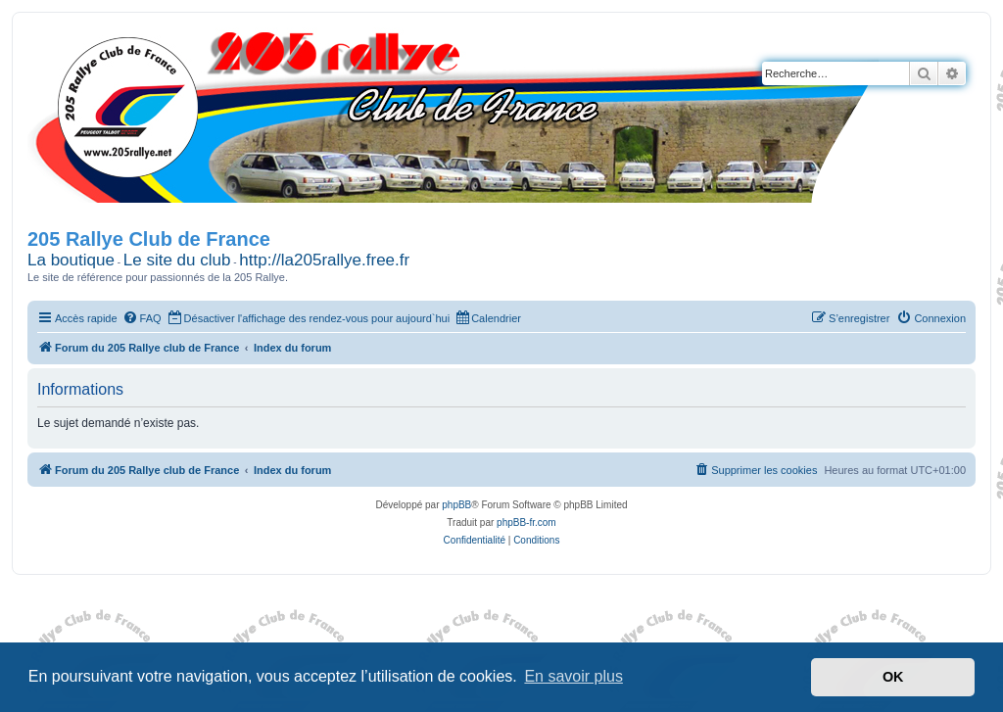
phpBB (456, 504)
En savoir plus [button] (573, 676)
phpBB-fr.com (526, 522)
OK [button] (893, 677)
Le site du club (177, 260)
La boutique (71, 260)
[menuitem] (142, 318)
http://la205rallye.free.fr (324, 260)
